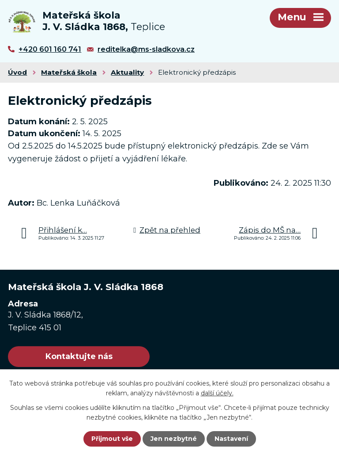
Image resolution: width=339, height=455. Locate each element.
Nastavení (231, 439)
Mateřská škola (69, 72)
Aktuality (127, 72)
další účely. (217, 393)
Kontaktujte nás (79, 356)
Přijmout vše (112, 439)
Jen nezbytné (174, 439)
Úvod (17, 72)
